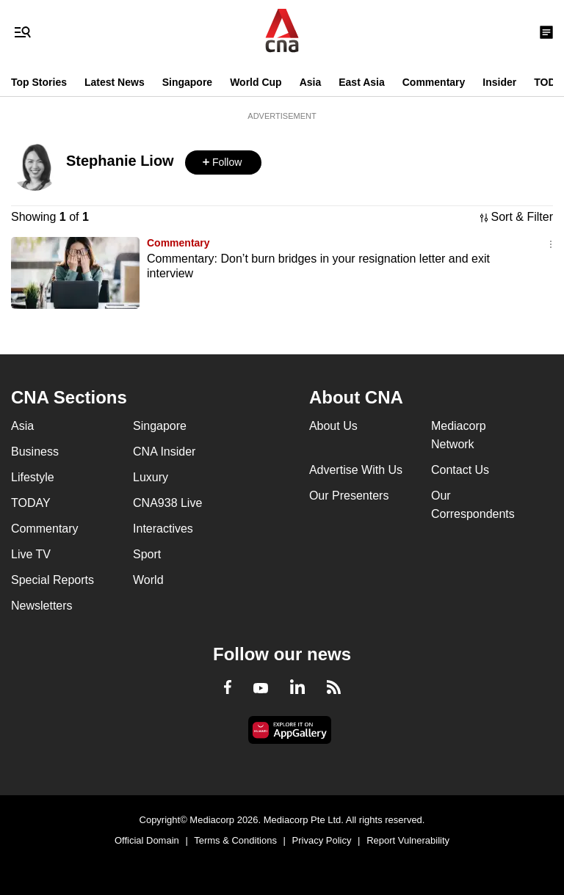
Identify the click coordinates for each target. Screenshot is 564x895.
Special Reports (52, 580)
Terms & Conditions (235, 840)
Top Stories (39, 82)
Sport (147, 554)
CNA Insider (164, 451)
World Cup (256, 82)
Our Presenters (348, 495)
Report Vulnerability (407, 840)
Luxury (150, 477)
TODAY (31, 503)
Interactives (163, 528)
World (148, 580)
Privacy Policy (322, 840)
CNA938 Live (167, 503)
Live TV (31, 554)
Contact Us (460, 470)
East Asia (362, 82)
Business (35, 451)
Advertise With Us (355, 470)
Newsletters (42, 605)
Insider (499, 82)
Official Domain (147, 840)
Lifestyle (32, 477)
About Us (333, 426)
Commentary (434, 82)
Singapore (187, 82)
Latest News (114, 82)
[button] (223, 162)
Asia (311, 82)
